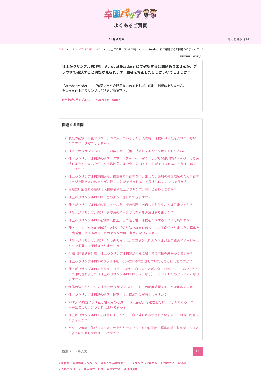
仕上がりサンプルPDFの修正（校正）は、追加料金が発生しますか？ (117, 294)
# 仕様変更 (131, 369)
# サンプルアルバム (144, 363)
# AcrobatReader (108, 100)
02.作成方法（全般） (48, 39)
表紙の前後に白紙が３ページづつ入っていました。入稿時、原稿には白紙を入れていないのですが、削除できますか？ (132, 141)
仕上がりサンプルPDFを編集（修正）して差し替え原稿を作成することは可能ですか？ (130, 220)
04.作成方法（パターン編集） (129, 39)
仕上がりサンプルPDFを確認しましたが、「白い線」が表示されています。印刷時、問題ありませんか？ (133, 317)
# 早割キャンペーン (85, 363)
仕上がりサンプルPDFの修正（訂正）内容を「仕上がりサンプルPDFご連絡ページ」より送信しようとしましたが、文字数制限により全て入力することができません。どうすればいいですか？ (133, 163)
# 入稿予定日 (67, 369)
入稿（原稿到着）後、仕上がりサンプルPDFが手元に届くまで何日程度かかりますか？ (130, 253)
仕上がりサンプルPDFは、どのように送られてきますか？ (109, 197)
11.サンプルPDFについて (85, 49)
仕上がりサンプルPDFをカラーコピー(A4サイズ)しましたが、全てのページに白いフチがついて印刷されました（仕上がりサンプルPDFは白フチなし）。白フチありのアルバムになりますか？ (133, 273)
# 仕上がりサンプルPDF (77, 100)
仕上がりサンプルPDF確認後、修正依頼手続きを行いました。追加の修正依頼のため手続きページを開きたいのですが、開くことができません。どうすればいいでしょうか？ (133, 179)
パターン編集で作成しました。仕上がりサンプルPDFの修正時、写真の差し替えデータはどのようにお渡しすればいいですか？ (133, 330)
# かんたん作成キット (115, 363)
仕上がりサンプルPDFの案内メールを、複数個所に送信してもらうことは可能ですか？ (130, 204)
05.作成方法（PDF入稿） (169, 39)
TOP (61, 49)
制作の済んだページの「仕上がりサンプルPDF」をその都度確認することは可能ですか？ (132, 286)
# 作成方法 (167, 363)
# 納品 (182, 363)
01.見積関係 (22, 39)
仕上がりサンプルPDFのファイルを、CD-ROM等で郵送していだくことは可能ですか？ (130, 261)
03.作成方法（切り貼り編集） (86, 39)
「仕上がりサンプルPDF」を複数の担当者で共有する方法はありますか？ (121, 212)
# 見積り (64, 363)
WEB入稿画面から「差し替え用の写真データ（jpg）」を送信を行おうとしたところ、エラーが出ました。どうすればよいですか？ (132, 305)
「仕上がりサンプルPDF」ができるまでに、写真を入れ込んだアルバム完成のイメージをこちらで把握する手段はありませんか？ (133, 243)
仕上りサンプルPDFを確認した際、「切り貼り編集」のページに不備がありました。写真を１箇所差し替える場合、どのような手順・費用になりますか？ (133, 230)
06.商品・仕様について (205, 39)
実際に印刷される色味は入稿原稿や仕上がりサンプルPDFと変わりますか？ (122, 189)
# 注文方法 (114, 369)
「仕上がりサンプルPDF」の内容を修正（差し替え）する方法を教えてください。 (127, 150)
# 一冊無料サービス (91, 369)
